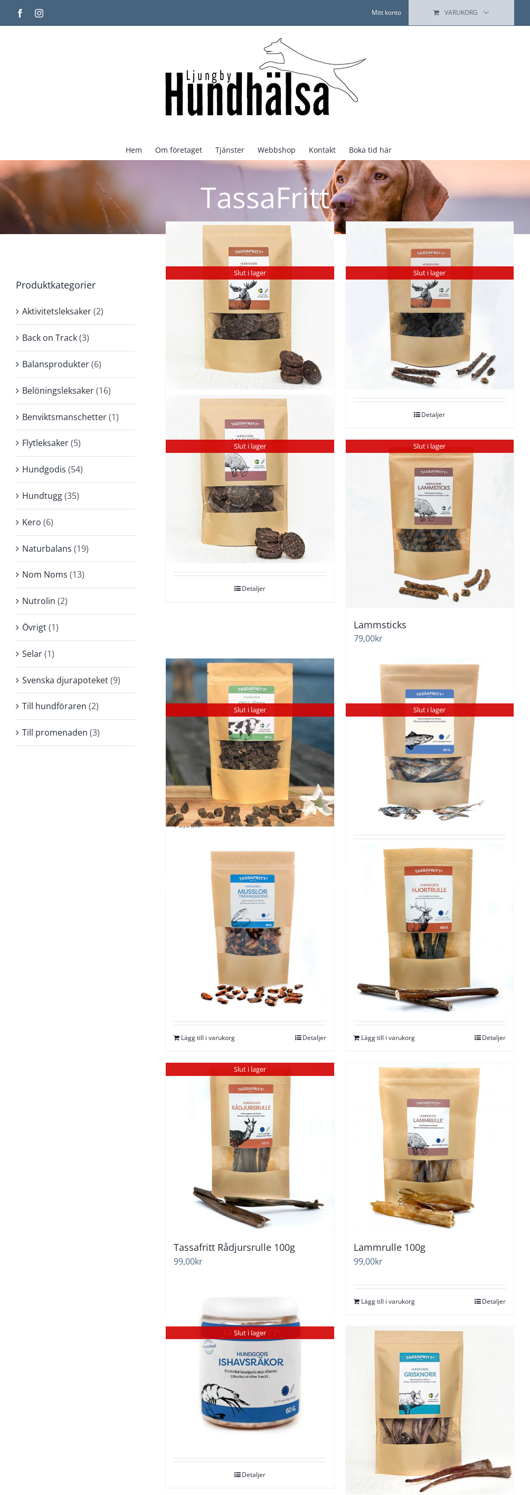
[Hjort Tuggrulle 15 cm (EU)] (430, 928)
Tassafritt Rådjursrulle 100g (234, 1247)
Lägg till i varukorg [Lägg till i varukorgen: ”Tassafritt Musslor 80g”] (208, 1037)
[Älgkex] (250, 305)
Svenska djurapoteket (65, 680)
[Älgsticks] (430, 305)
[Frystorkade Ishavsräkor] (250, 1365)
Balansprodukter (55, 364)
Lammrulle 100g (389, 1247)
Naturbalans (47, 548)
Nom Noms (45, 574)
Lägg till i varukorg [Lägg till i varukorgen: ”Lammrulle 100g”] (388, 1301)
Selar (32, 654)
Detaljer (433, 414)
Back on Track (49, 337)
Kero (31, 522)
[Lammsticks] (430, 524)
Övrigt (34, 627)
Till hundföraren (54, 706)
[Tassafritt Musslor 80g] (250, 928)
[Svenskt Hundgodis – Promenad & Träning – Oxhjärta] (250, 742)
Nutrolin (38, 601)
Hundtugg (42, 496)
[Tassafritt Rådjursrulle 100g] (250, 1147)
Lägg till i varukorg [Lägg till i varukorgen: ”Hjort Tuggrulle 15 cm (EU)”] (388, 1037)
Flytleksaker (45, 443)
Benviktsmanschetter (64, 417)
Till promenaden (55, 732)
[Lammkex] (250, 479)
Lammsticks (380, 624)
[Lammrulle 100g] (430, 1147)
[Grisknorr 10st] (430, 1410)
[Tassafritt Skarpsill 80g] (430, 742)
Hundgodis (44, 469)
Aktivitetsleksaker (56, 311)
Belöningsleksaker (58, 390)
